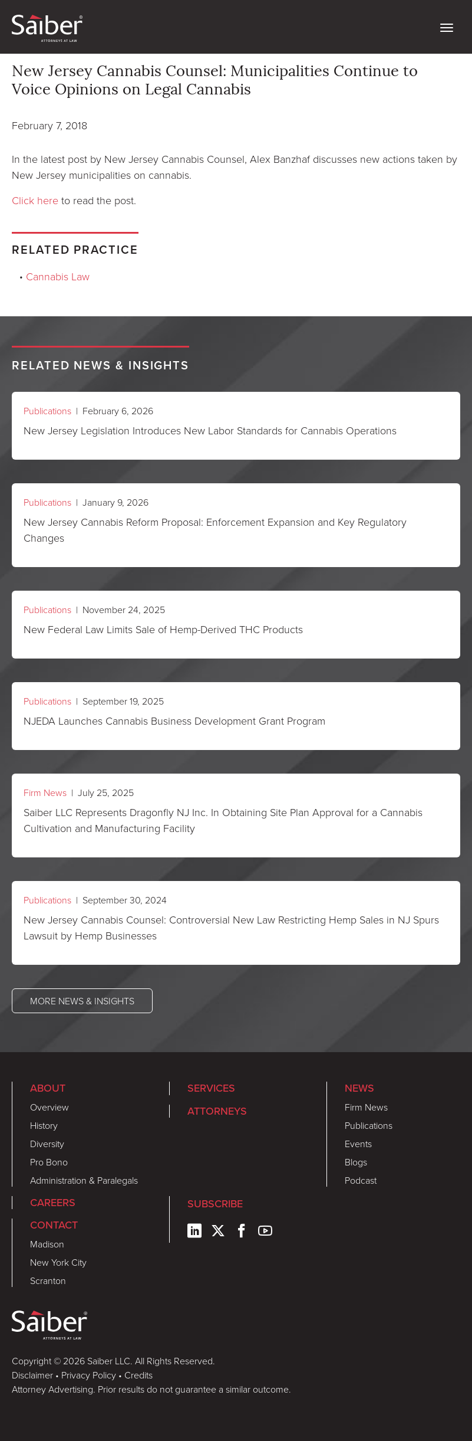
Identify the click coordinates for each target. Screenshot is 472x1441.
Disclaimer (32, 1374)
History (44, 1125)
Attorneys (217, 1111)
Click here (35, 200)
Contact (54, 1225)
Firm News (45, 792)
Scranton (48, 1280)
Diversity (47, 1143)
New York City (58, 1262)
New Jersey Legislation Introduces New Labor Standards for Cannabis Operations (210, 430)
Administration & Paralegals (84, 1180)
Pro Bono (49, 1161)
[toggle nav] (446, 26)
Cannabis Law (58, 276)
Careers (52, 1202)
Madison (47, 1243)
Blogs (356, 1161)
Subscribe (215, 1203)
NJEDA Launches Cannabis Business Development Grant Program (174, 720)
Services (211, 1088)
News (359, 1088)
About (47, 1088)
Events (358, 1143)
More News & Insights (82, 1000)
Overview (49, 1107)
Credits (138, 1374)
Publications (47, 410)
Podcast (361, 1180)
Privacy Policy (88, 1374)
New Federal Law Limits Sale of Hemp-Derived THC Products (163, 629)
